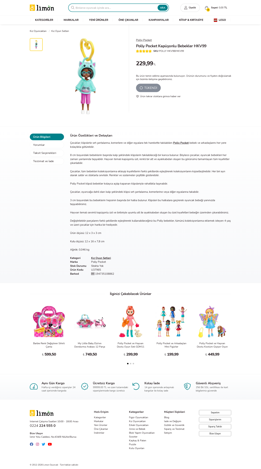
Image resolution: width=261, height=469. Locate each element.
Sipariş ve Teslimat (174, 429)
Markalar (98, 421)
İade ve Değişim (172, 421)
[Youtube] (51, 444)
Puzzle (132, 444)
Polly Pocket (144, 40)
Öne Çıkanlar (101, 429)
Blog (166, 417)
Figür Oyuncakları (138, 417)
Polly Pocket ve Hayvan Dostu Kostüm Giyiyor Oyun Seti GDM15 (212, 347)
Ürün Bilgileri (41, 137)
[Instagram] (38, 444)
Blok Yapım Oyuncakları (142, 433)
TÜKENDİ (148, 88)
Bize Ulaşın (215, 433)
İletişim (168, 433)
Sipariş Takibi (215, 426)
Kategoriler (100, 417)
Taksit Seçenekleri (44, 153)
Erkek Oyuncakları (138, 425)
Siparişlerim (215, 419)
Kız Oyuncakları (137, 421)
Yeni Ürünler (100, 425)
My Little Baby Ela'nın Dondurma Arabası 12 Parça (89, 345)
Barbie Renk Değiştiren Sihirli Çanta (49, 345)
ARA (162, 7)
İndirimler (99, 433)
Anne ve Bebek (137, 429)
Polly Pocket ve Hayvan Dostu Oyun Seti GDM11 (130, 345)
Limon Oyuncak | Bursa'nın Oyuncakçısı (42, 8)
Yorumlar (39, 145)
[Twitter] (44, 444)
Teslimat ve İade (43, 161)
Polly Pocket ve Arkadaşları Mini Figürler (171, 345)
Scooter (133, 436)
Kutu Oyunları (136, 448)
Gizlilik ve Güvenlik (174, 425)
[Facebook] (32, 444)
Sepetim (215, 412)
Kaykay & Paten (137, 440)
